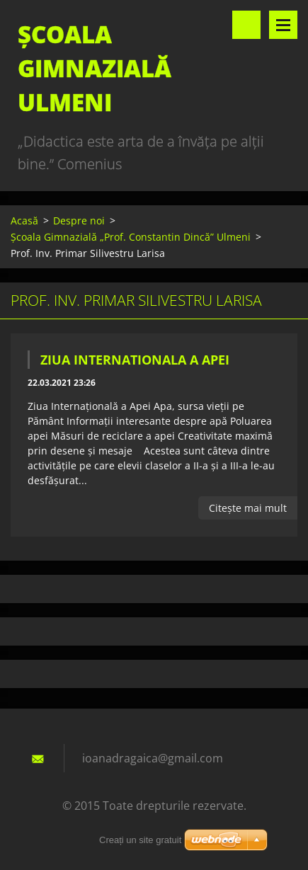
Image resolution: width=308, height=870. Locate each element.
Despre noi (79, 220)
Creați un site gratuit (140, 840)
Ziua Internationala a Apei (134, 359)
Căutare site (246, 25)
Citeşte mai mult (248, 508)
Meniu (283, 25)
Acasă (24, 220)
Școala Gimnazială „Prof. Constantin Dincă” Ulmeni (131, 237)
